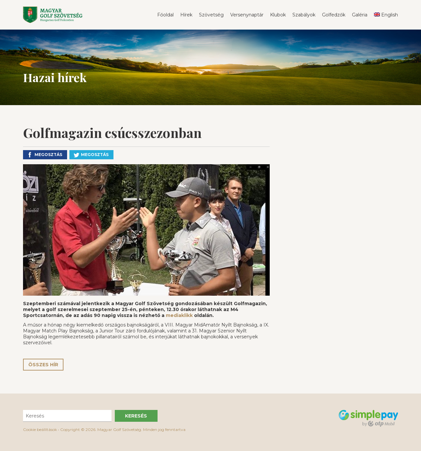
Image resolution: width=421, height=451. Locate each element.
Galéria (359, 15)
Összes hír (43, 365)
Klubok (278, 15)
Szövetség (211, 15)
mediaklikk (179, 315)
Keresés (136, 416)
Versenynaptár (246, 15)
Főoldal (165, 15)
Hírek (186, 15)
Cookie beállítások (40, 429)
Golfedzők (333, 15)
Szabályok (303, 15)
